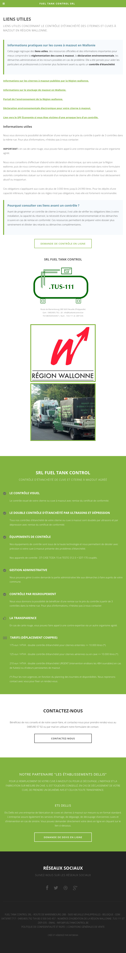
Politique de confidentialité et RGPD (43, 926)
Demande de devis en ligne (63, 837)
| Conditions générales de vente (85, 926)
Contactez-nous (63, 738)
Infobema (73, 935)
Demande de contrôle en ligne (63, 243)
